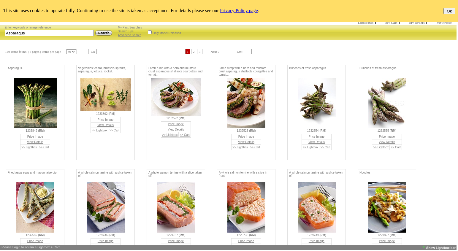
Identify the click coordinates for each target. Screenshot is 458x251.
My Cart (391, 22)
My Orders (417, 22)
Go (93, 51)
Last (240, 51)
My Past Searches (130, 27)
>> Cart (44, 147)
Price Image (35, 136)
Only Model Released (167, 33)
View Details (35, 142)
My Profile (444, 22)
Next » (214, 51)
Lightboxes (365, 22)
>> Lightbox (29, 147)
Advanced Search (129, 35)
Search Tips (126, 31)
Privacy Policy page (239, 10)
